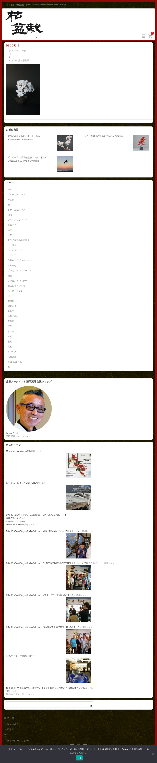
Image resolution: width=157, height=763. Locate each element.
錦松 (10, 215)
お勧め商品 (13, 316)
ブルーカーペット (16, 194)
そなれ (11, 199)
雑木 (10, 189)
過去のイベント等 (16, 286)
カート (8, 735)
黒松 (10, 341)
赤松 (10, 336)
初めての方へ (11, 723)
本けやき (12, 352)
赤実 (10, 230)
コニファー (13, 225)
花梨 (10, 326)
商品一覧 (9, 718)
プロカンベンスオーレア (20, 270)
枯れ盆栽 (12, 357)
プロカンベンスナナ (17, 281)
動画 (10, 276)
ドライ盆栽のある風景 (19, 240)
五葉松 (11, 321)
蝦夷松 (11, 301)
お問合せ (9, 729)
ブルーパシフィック (17, 220)
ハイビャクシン (15, 291)
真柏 (10, 346)
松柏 (10, 235)
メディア (12, 255)
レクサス (12, 245)
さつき (11, 331)
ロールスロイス (15, 250)
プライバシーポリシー (16, 740)
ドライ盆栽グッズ (16, 210)
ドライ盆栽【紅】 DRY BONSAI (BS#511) (103, 136)
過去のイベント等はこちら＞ (20, 694)
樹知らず (12, 306)
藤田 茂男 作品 (15, 362)
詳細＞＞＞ (36, 451)
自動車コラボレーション (20, 260)
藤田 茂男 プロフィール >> (18, 436)
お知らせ (12, 265)
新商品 (11, 311)
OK (79, 758)
